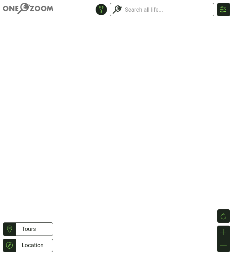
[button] (9, 229)
